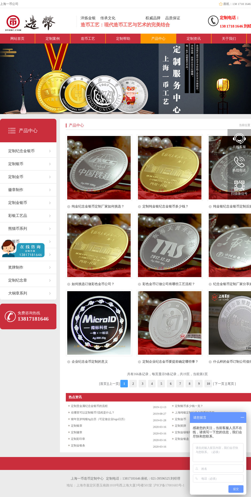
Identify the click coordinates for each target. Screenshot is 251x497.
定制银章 (76, 425)
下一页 (219, 384)
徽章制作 (15, 190)
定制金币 (15, 177)
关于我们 (229, 38)
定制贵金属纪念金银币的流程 (89, 406)
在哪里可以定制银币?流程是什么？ (92, 412)
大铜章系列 (17, 293)
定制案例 (53, 38)
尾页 (230, 384)
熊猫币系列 (17, 229)
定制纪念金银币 (21, 151)
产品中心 (158, 38)
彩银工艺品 (17, 216)
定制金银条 (78, 445)
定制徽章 (76, 432)
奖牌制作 (15, 267)
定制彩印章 (78, 439)
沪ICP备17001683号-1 (168, 485)
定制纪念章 (17, 280)
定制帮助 (123, 38)
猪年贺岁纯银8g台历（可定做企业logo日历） (99, 419)
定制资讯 (194, 38)
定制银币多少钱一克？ (189, 406)
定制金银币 (17, 203)
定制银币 (15, 164)
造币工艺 (88, 38)
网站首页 (17, 38)
